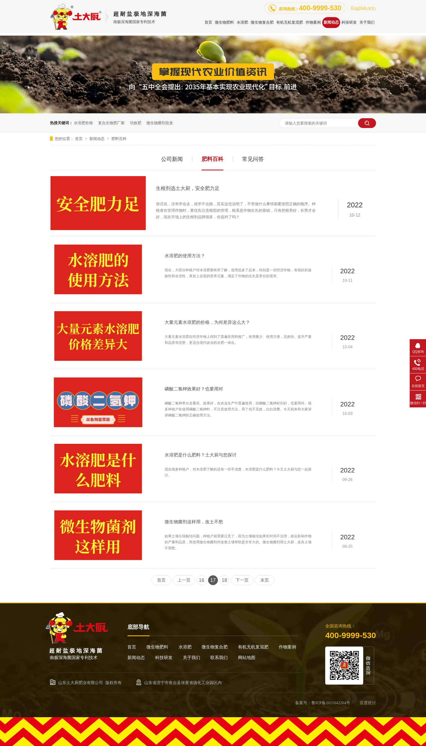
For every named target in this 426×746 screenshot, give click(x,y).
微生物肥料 (157, 647)
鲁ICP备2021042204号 (330, 703)
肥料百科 (119, 138)
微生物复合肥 (215, 647)
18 (224, 580)
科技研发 (164, 657)
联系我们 (219, 657)
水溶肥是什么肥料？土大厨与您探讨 (225, 459)
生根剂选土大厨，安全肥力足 (188, 188)
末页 (264, 580)
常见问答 (253, 159)
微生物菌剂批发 (159, 123)
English (363, 8)
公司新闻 (172, 159)
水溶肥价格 (83, 123)
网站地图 (246, 657)
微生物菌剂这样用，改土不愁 (221, 527)
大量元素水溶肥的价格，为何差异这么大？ (229, 327)
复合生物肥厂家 (111, 123)
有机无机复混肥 (253, 647)
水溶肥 (185, 647)
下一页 (242, 580)
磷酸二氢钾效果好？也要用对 (221, 395)
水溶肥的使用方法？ (215, 260)
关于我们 (191, 657)
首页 (79, 138)
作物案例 (287, 647)
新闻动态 (97, 138)
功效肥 (135, 123)
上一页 (183, 580)
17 (213, 580)
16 (201, 580)
